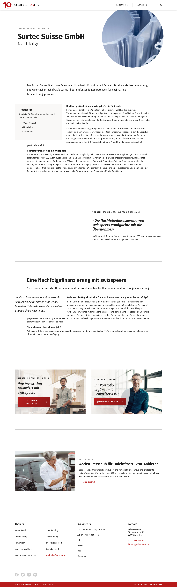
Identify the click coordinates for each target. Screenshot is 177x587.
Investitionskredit (56, 543)
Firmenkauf (22, 543)
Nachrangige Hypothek (28, 555)
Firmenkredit (23, 530)
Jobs (81, 540)
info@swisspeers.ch (138, 544)
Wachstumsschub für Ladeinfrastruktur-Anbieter (118, 464)
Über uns (84, 556)
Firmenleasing (23, 536)
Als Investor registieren (90, 535)
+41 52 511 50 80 (136, 541)
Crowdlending (54, 530)
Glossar (83, 545)
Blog (81, 550)
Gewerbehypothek (25, 549)
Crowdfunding (54, 536)
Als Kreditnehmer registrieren (93, 529)
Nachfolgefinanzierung (58, 555)
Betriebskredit (55, 549)
